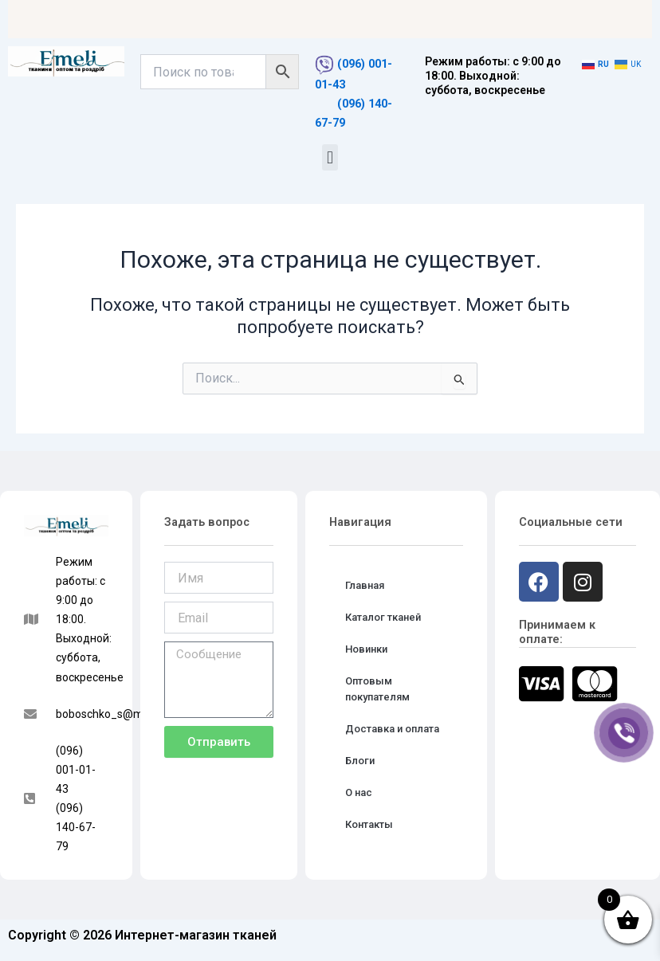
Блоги (360, 761)
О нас (358, 792)
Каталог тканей (383, 617)
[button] (329, 157)
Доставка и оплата (392, 729)
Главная (364, 585)
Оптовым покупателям (377, 689)
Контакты (369, 824)
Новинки (366, 649)
